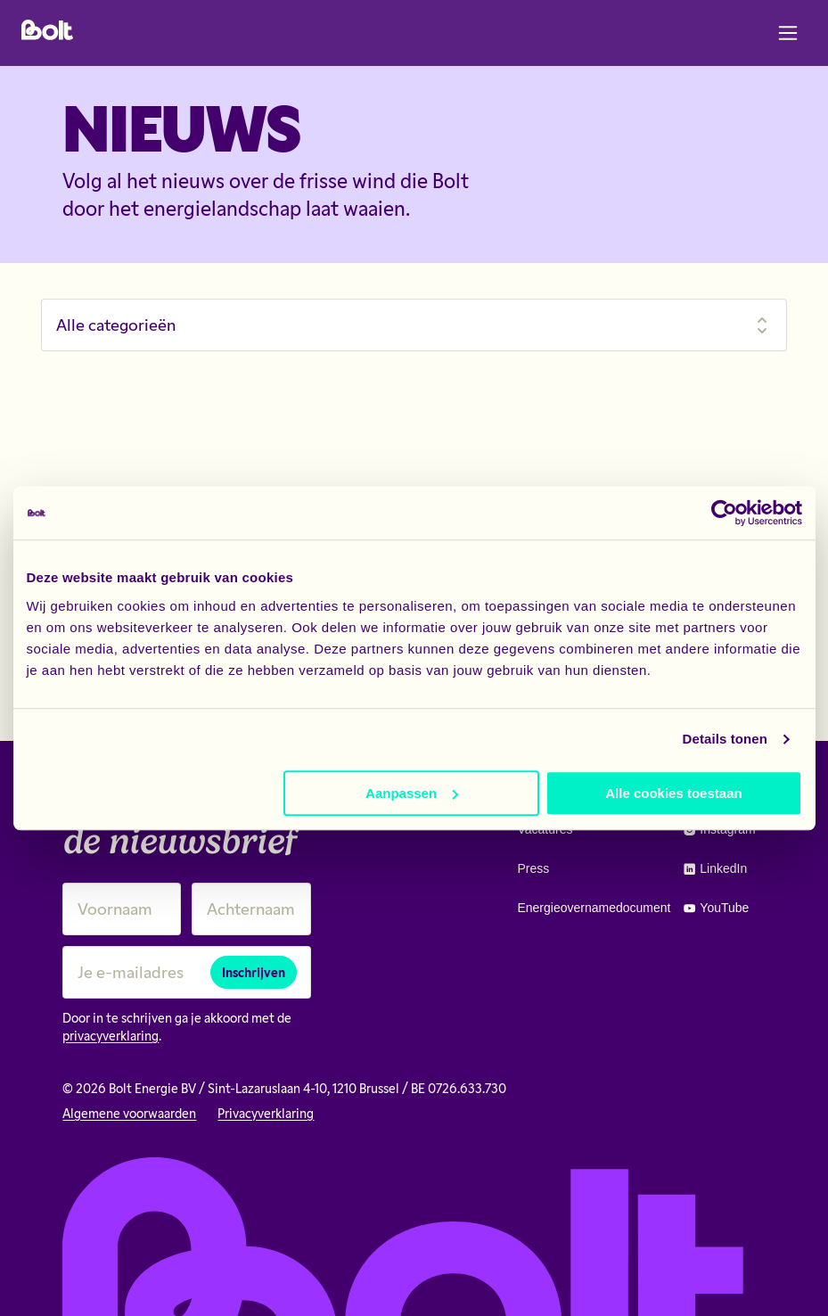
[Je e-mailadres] (186, 972)
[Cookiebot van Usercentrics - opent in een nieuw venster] (724, 512)
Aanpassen (411, 793)
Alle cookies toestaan (673, 793)
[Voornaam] (121, 909)
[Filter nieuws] (413, 325)
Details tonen (725, 738)
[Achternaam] (251, 909)
